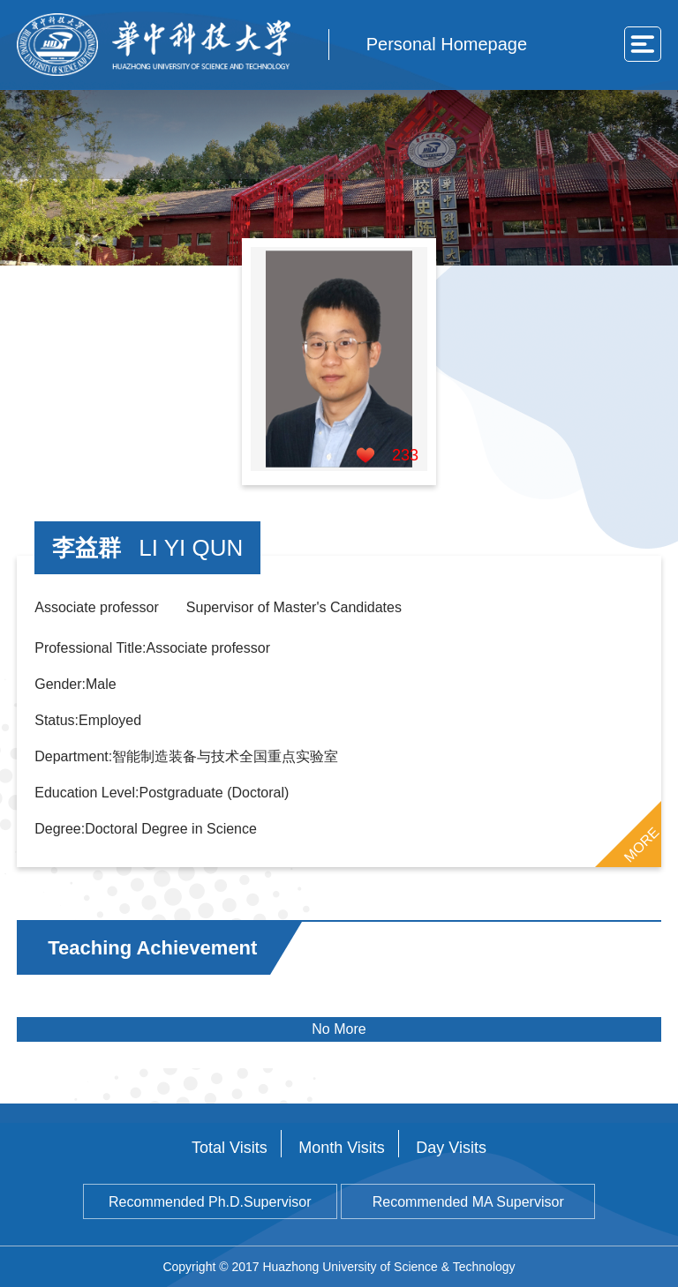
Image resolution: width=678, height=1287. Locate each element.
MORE (641, 844)
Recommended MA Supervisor (468, 1201)
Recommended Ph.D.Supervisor (210, 1201)
